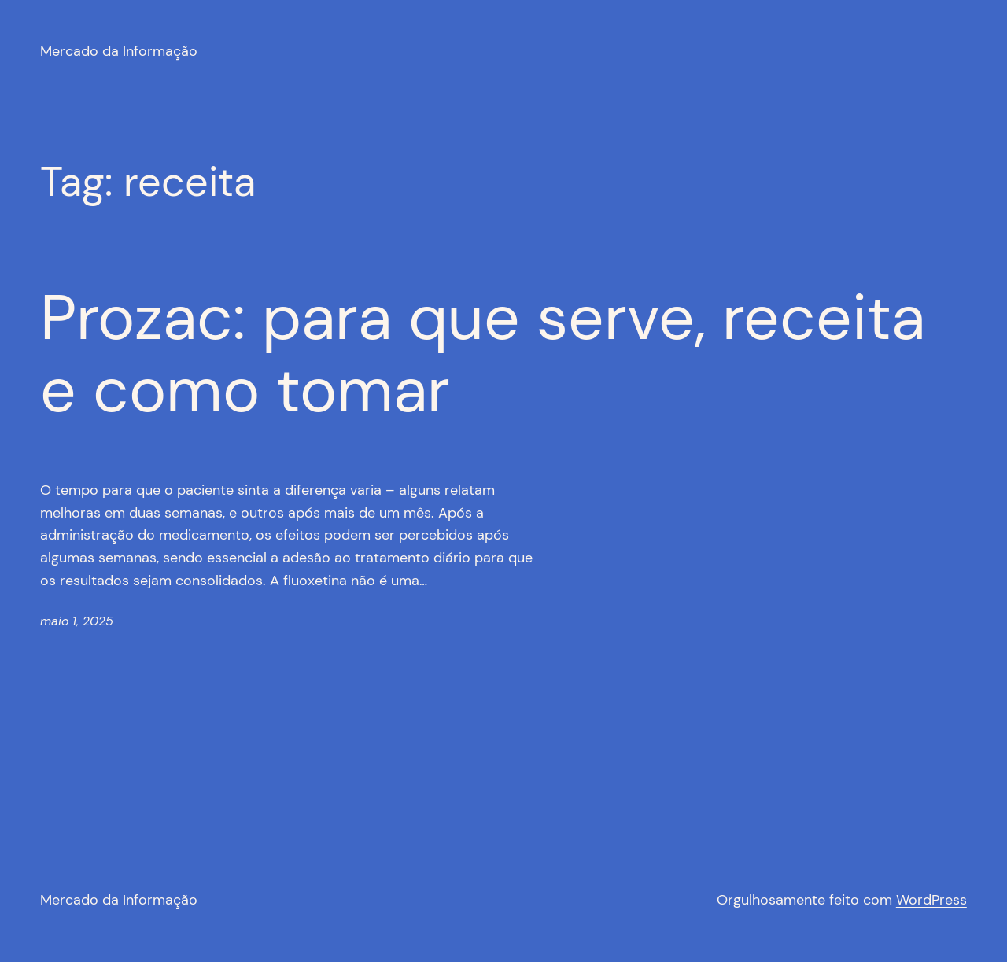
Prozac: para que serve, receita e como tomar (482, 354)
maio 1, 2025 (76, 621)
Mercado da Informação (118, 51)
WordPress (931, 899)
